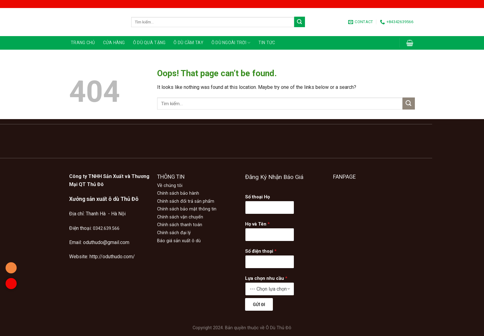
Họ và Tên (257, 224)
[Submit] (299, 22)
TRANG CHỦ (83, 42)
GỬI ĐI (259, 304)
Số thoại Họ (257, 197)
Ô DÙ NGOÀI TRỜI (231, 43)
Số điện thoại (261, 251)
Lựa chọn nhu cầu (266, 278)
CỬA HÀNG (114, 42)
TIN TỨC (266, 42)
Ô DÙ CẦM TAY (188, 42)
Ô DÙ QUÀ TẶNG (149, 42)
